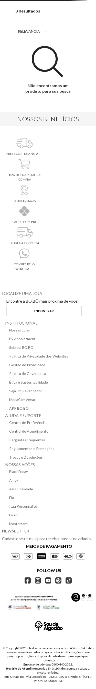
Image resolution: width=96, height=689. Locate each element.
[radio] (76, 21)
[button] (48, 310)
